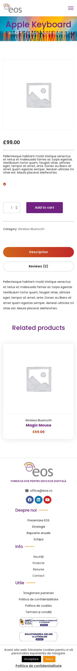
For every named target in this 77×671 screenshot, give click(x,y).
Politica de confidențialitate (39, 666)
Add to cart (44, 207)
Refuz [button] (49, 659)
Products (30, 33)
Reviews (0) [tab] (38, 266)
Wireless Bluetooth (31, 229)
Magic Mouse (38, 425)
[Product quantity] (11, 207)
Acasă (14, 33)
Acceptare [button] (31, 659)
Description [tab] (38, 252)
